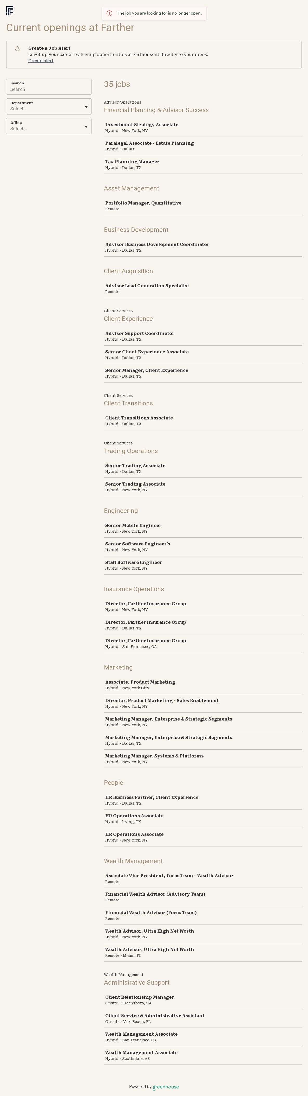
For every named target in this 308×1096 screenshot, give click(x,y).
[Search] (48, 90)
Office (16, 123)
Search (17, 83)
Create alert (41, 60)
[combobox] (10, 109)
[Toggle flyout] (86, 107)
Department (21, 103)
